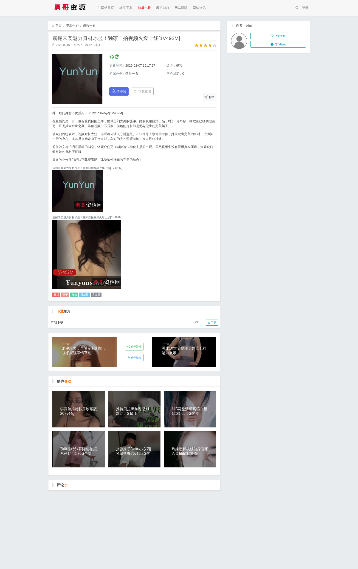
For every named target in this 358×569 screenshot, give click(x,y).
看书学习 (162, 8)
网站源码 (181, 8)
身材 (56, 294)
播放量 (84, 294)
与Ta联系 (278, 44)
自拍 (74, 294)
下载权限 (142, 91)
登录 (305, 8)
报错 (209, 97)
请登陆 (119, 91)
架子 (65, 294)
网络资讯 (199, 8)
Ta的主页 (278, 36)
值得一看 (144, 8)
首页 (56, 25)
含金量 (96, 294)
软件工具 (125, 8)
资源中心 (72, 25)
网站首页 (105, 8)
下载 (212, 322)
